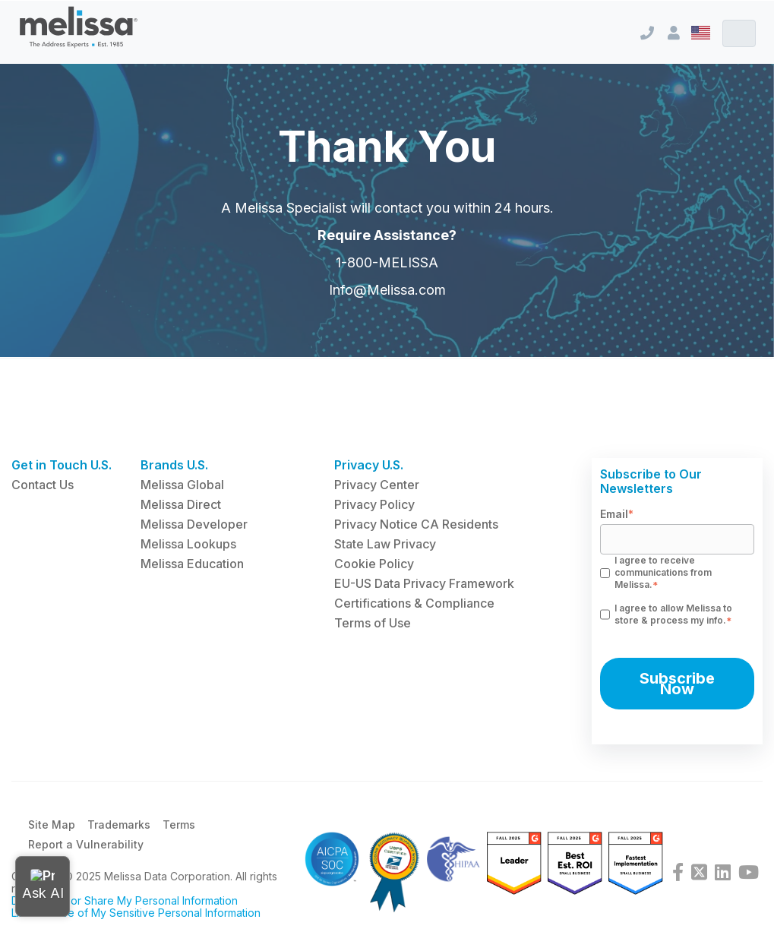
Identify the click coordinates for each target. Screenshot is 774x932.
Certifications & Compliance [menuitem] (414, 603)
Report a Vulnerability (86, 844)
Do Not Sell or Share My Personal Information (124, 900)
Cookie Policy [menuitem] (374, 563)
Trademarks (118, 824)
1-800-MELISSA (387, 272)
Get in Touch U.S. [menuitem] (61, 464)
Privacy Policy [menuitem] (374, 504)
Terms (179, 824)
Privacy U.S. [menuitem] (368, 464)
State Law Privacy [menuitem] (385, 543)
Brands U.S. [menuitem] (174, 464)
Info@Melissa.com (387, 299)
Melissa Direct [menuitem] (181, 504)
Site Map (51, 824)
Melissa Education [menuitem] (192, 563)
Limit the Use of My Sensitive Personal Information (136, 912)
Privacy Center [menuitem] (376, 484)
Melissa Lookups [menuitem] (188, 543)
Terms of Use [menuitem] (372, 622)
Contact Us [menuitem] (42, 484)
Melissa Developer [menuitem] (194, 524)
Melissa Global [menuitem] (182, 484)
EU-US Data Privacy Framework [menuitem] (424, 583)
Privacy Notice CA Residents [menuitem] (416, 524)
